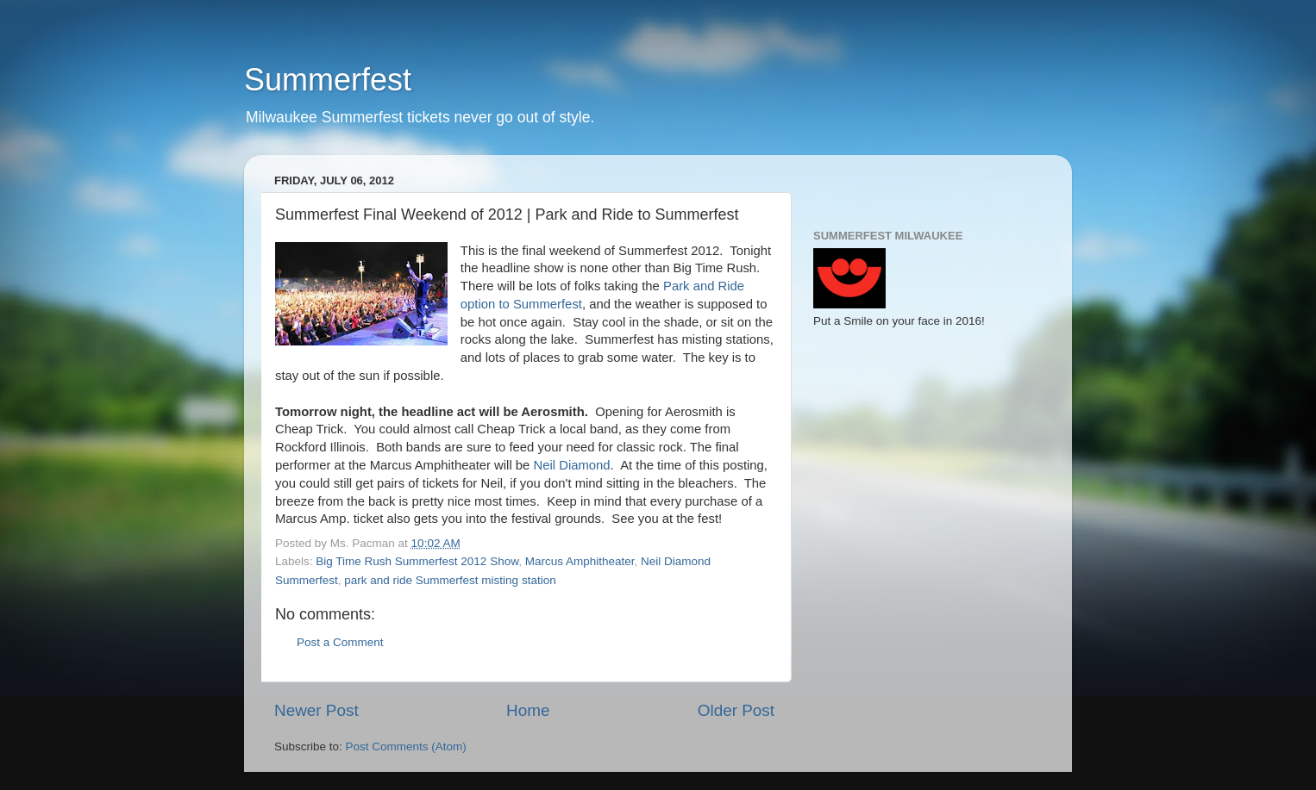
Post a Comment (340, 642)
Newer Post (316, 710)
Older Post (736, 710)
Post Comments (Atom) (406, 746)
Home (527, 710)
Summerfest (327, 79)
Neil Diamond (571, 465)
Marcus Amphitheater (580, 561)
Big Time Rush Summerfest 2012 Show (417, 561)
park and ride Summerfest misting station (449, 580)
